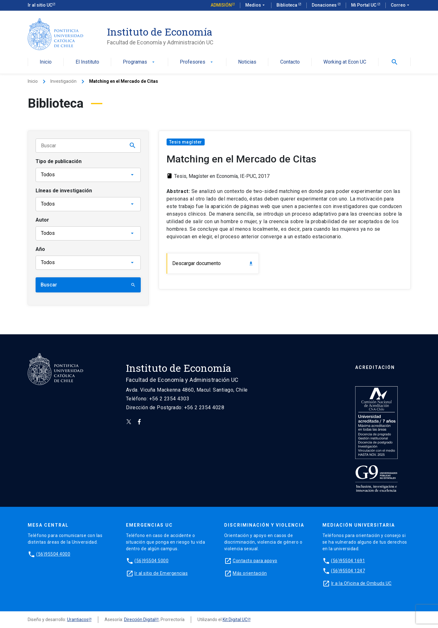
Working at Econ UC (344, 62)
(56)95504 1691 (348, 560)
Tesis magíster (185, 141)
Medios (255, 5)
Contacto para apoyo (255, 560)
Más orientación (250, 573)
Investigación (63, 81)
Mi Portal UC (364, 5)
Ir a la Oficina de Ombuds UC (361, 583)
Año (40, 249)
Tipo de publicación (59, 161)
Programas (139, 62)
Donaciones (325, 5)
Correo (401, 5)
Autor (42, 220)
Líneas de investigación (64, 191)
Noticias (247, 62)
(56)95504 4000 (53, 554)
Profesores (197, 62)
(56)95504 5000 (151, 560)
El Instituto (87, 62)
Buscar (88, 285)
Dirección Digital (140, 619)
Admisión (221, 5)
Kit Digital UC (235, 619)
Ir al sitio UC (40, 5)
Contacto (290, 62)
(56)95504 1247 (348, 571)
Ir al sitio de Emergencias (161, 573)
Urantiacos (77, 619)
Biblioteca (287, 5)
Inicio (46, 62)
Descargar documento (213, 263)
